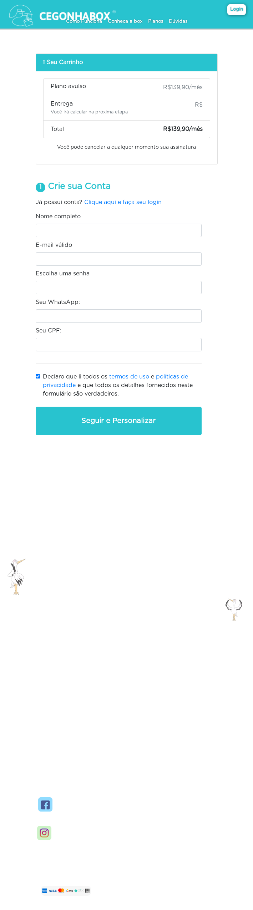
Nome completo (58, 216)
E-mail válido (54, 245)
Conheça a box (125, 21)
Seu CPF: (48, 331)
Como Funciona (84, 21)
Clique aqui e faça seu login (123, 202)
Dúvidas (178, 21)
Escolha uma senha (63, 273)
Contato (71, 683)
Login (236, 9)
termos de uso (129, 377)
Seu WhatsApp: (58, 302)
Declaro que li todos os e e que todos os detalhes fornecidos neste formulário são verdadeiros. (118, 385)
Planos (155, 21)
